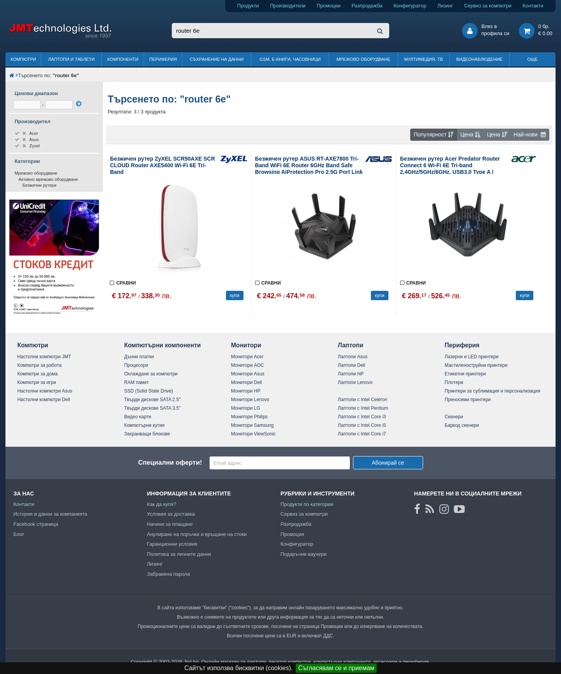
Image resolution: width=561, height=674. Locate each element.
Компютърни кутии (144, 425)
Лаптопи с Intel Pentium (363, 408)
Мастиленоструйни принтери (476, 365)
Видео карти (137, 416)
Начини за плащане (170, 524)
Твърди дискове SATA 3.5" (152, 408)
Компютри (23, 59)
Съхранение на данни (216, 59)
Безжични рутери (39, 185)
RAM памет (136, 382)
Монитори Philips (249, 416)
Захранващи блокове (147, 434)
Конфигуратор (409, 6)
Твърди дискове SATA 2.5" (152, 399)
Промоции (328, 6)
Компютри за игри (36, 382)
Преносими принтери (467, 399)
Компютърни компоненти (162, 345)
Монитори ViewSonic (253, 434)
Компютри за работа (39, 365)
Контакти (532, 6)
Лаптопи (350, 345)
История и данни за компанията (50, 514)
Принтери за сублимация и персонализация (492, 391)
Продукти (248, 6)
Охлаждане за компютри (151, 374)
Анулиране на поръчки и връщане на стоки (197, 534)
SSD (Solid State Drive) (148, 391)
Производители (288, 6)
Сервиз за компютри (487, 6)
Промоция (292, 534)
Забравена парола (168, 574)
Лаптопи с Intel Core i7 (362, 434)
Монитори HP (246, 391)
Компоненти (122, 59)
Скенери (454, 416)
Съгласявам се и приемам (336, 668)
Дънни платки (139, 356)
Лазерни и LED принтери (471, 356)
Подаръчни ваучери (303, 554)
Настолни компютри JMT (44, 356)
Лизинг (445, 6)
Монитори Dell (246, 382)
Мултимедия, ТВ (423, 59)
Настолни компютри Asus (44, 391)
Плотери (454, 382)
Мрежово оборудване (363, 59)
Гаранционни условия (172, 544)
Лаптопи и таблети (71, 59)
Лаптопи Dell (351, 365)
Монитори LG (245, 408)
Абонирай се (388, 463)
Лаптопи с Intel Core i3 (362, 416)
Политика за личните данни (179, 554)
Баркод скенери (462, 425)
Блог (18, 534)
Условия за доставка (171, 514)
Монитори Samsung (252, 425)
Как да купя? (161, 504)
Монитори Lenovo (250, 399)
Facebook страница (35, 524)
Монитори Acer (247, 356)
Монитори (246, 345)
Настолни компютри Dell (43, 399)
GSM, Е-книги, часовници (290, 59)
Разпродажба (366, 6)
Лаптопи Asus (352, 356)
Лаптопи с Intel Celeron (362, 399)
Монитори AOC (247, 365)
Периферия (163, 59)
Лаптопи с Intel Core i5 (362, 425)
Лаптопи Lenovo (355, 382)
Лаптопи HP (350, 374)
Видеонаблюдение (479, 59)
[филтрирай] (79, 104)
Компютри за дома (37, 374)
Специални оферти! (170, 462)
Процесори (136, 365)
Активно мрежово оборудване (48, 179)
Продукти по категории (306, 504)
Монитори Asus (248, 374)
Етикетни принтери (465, 374)
